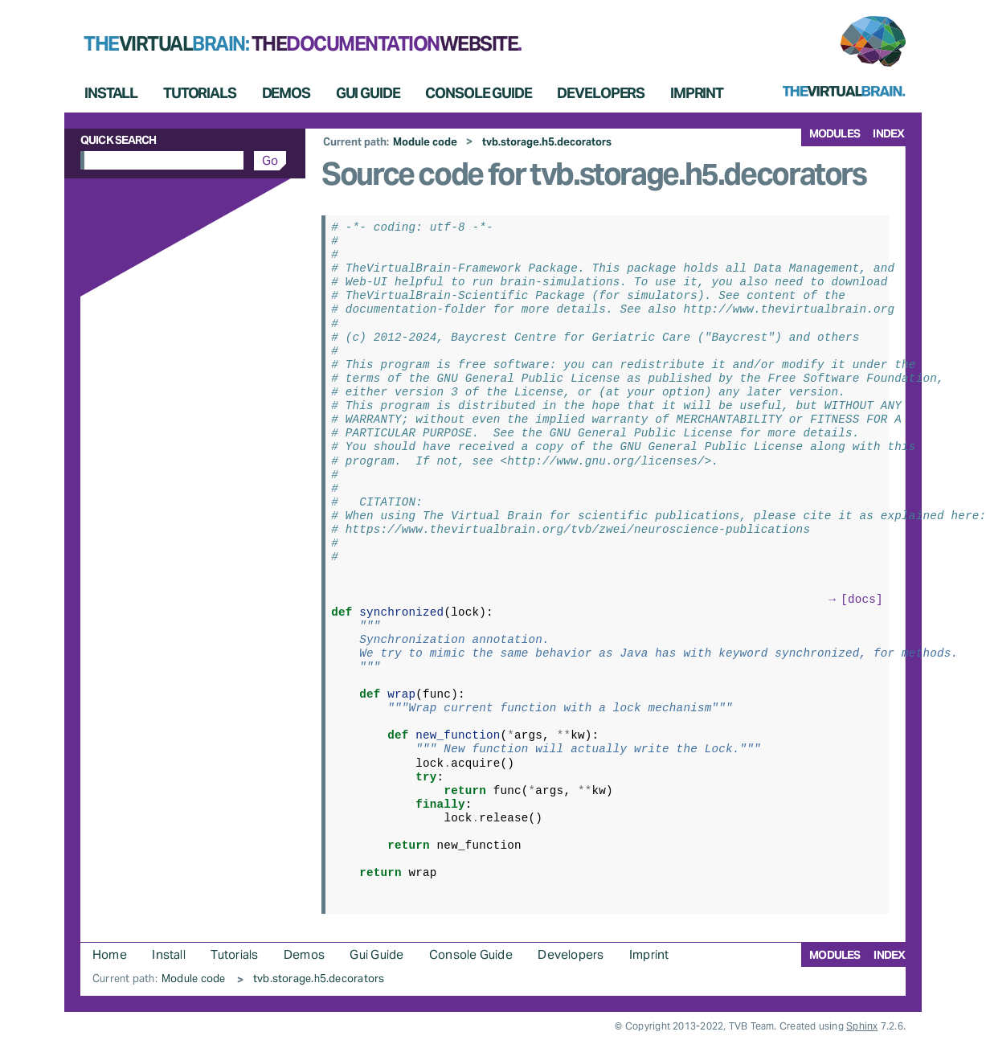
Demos (286, 93)
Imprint (696, 93)
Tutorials (199, 93)
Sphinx (862, 1026)
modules (834, 133)
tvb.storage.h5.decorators (547, 142)
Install (110, 93)
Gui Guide (368, 93)
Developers (600, 93)
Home (109, 954)
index (888, 133)
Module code (425, 142)
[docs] (862, 598)
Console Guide (478, 93)
